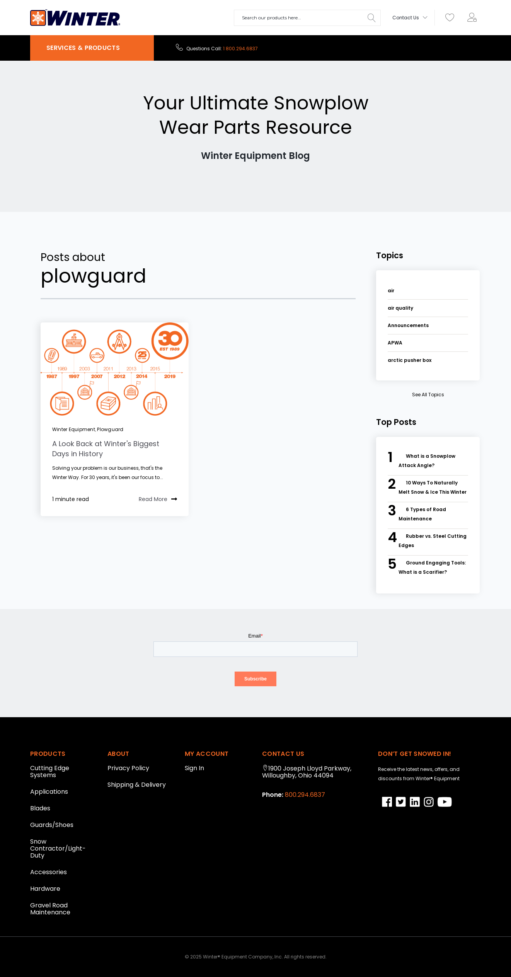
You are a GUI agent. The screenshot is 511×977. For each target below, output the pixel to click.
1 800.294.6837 (240, 48)
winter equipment (73, 429)
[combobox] (307, 18)
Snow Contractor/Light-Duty (58, 848)
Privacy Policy (128, 768)
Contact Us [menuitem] (405, 17)
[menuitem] (474, 18)
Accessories (48, 872)
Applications (49, 791)
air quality (400, 308)
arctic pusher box (409, 360)
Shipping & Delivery (136, 784)
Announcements (408, 325)
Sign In (194, 768)
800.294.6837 (304, 794)
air (391, 290)
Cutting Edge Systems (49, 771)
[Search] (371, 18)
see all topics (428, 394)
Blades (40, 808)
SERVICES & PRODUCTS (83, 47)
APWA (395, 342)
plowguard (110, 429)
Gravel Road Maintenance (50, 909)
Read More (158, 499)
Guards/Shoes (51, 824)
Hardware (45, 888)
